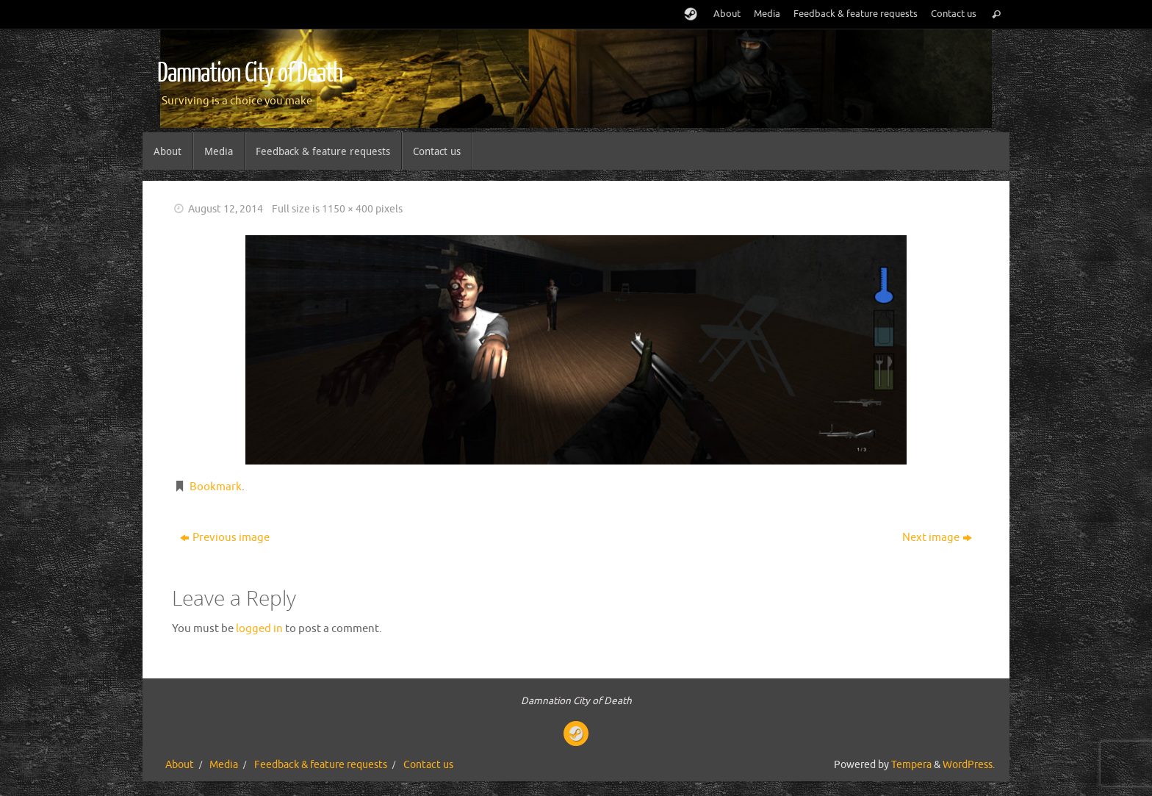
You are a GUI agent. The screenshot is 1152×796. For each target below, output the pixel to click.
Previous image (225, 538)
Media (767, 14)
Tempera (911, 765)
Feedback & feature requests (855, 14)
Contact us (953, 14)
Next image (937, 538)
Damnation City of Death (249, 73)
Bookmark (216, 487)
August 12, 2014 (225, 209)
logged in (259, 629)
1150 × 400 (347, 209)
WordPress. (969, 765)
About (727, 14)
